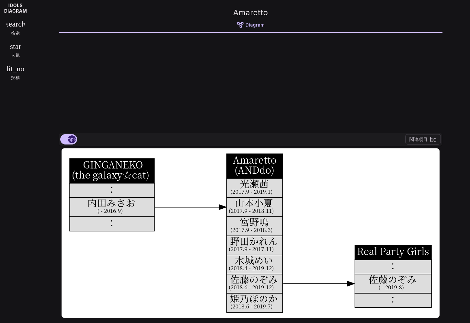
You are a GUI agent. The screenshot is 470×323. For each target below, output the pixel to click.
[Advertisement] (250, 81)
